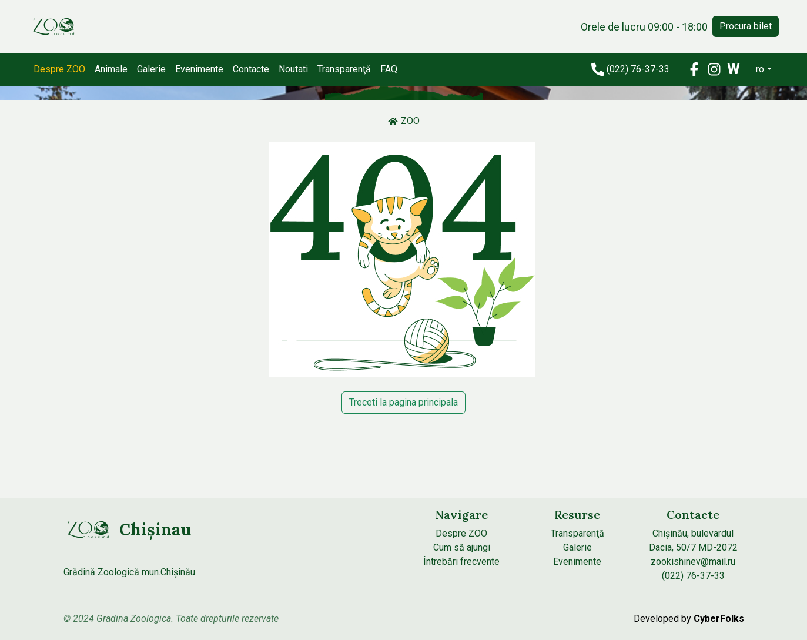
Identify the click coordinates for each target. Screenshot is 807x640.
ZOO (404, 120)
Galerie (151, 69)
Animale (111, 69)
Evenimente (199, 69)
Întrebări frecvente (461, 561)
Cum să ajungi (461, 547)
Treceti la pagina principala (403, 402)
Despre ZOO (59, 69)
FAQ (388, 69)
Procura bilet (745, 26)
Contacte (251, 69)
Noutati (293, 69)
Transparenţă (344, 69)
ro (760, 69)
